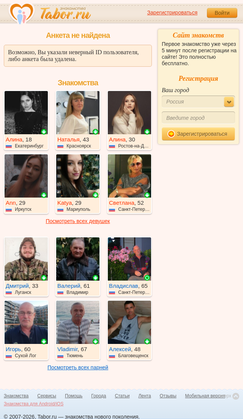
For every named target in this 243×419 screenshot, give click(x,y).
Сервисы (46, 396)
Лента (144, 396)
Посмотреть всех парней (77, 367)
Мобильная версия (205, 396)
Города (98, 396)
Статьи (122, 396)
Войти (222, 13)
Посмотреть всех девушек (78, 221)
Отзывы (168, 396)
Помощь (73, 396)
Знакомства (16, 396)
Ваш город (175, 90)
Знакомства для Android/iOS (33, 403)
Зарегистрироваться (172, 12)
